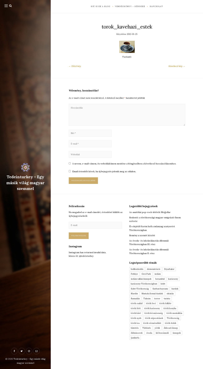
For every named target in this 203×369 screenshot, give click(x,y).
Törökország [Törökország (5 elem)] (162, 334)
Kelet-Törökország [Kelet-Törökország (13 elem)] (141, 296)
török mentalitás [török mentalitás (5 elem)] (139, 328)
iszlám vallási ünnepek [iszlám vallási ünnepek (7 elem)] (142, 285)
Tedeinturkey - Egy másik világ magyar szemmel (25, 182)
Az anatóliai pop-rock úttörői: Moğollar (150, 217)
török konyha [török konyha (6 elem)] (174, 317)
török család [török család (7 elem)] (137, 312)
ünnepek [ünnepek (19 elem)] (135, 355)
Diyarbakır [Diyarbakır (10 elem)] (172, 274)
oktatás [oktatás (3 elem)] (174, 301)
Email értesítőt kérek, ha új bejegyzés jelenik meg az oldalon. (104, 176)
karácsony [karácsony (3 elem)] (177, 285)
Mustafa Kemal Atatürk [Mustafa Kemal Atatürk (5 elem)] (154, 301)
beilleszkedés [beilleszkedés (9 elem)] (138, 274)
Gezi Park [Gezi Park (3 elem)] (148, 279)
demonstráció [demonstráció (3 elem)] (156, 274)
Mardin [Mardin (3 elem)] (134, 301)
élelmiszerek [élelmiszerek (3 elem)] (137, 350)
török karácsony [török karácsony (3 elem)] (154, 317)
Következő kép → (177, 66)
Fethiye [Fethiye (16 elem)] (135, 279)
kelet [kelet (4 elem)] (166, 290)
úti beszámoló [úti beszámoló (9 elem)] (165, 350)
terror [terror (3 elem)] (158, 306)
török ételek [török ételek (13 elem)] (162, 339)
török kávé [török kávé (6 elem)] (136, 323)
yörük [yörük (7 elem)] (147, 344)
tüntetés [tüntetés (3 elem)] (177, 339)
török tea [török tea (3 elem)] (178, 334)
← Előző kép (75, 66)
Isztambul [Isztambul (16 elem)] (163, 285)
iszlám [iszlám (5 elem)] (160, 279)
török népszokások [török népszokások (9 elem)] (141, 334)
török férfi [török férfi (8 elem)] (136, 317)
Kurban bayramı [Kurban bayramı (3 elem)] (163, 296)
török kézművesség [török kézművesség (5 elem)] (156, 323)
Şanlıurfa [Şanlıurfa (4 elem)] (148, 355)
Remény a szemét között (142, 240)
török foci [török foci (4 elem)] (153, 312)
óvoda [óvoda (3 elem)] (151, 350)
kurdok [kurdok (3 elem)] (179, 296)
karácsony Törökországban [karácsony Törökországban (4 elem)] (145, 290)
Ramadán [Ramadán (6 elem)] (135, 306)
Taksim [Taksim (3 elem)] (147, 306)
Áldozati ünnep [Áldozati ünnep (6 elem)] (162, 344)
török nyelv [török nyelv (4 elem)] (158, 328)
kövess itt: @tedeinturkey (81, 262)
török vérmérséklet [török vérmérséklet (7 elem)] (141, 339)
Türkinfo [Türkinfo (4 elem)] (135, 344)
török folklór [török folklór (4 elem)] (169, 312)
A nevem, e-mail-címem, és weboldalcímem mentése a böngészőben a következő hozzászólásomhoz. (124, 168)
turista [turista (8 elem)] (169, 306)
